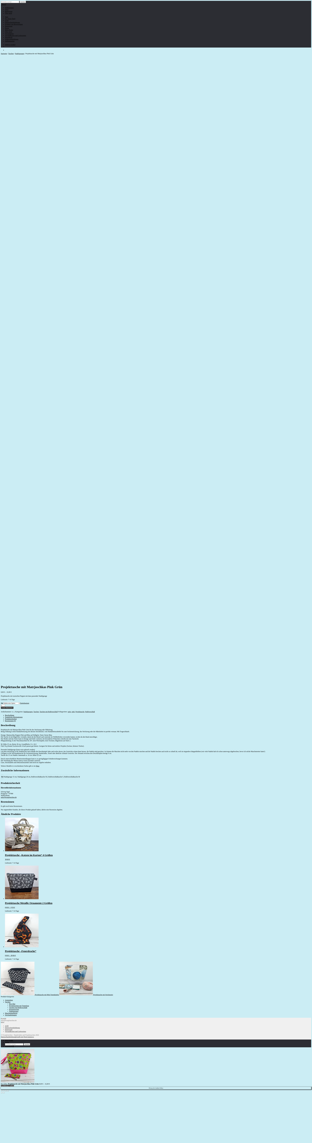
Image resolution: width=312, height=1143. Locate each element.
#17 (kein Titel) (10, 19)
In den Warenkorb (7, 707)
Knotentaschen (14, 1009)
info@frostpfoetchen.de (9, 797)
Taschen (11, 53)
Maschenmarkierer (11, 1013)
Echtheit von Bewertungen (14, 24)
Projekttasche (80, 712)
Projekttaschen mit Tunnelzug (19, 1006)
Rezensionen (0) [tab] (10, 721)
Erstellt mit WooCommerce (25, 1037)
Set (2, 703)
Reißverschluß (90, 712)
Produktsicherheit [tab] (11, 719)
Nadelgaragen (19, 53)
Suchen (22, 2)
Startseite (4, 53)
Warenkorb (8, 37)
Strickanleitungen (11, 1015)
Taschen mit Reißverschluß (49, 712)
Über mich (8, 13)
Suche (7, 1042)
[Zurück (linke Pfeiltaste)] (1, 1092)
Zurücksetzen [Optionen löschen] (24, 703)
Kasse (7, 28)
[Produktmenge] (3, 705)
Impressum (8, 11)
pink (73, 712)
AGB (7, 20)
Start (6, 17)
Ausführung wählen (7, 1086)
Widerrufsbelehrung (11, 39)
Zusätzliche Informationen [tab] (14, 717)
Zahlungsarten (10, 41)
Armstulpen (9, 1000)
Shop (6, 9)
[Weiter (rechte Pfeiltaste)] (4, 1092)
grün (69, 712)
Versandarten (9, 34)
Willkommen (9, 8)
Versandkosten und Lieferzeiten (15, 35)
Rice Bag (12, 1004)
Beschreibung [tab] (9, 715)
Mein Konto (9, 30)
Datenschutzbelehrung (12, 22)
